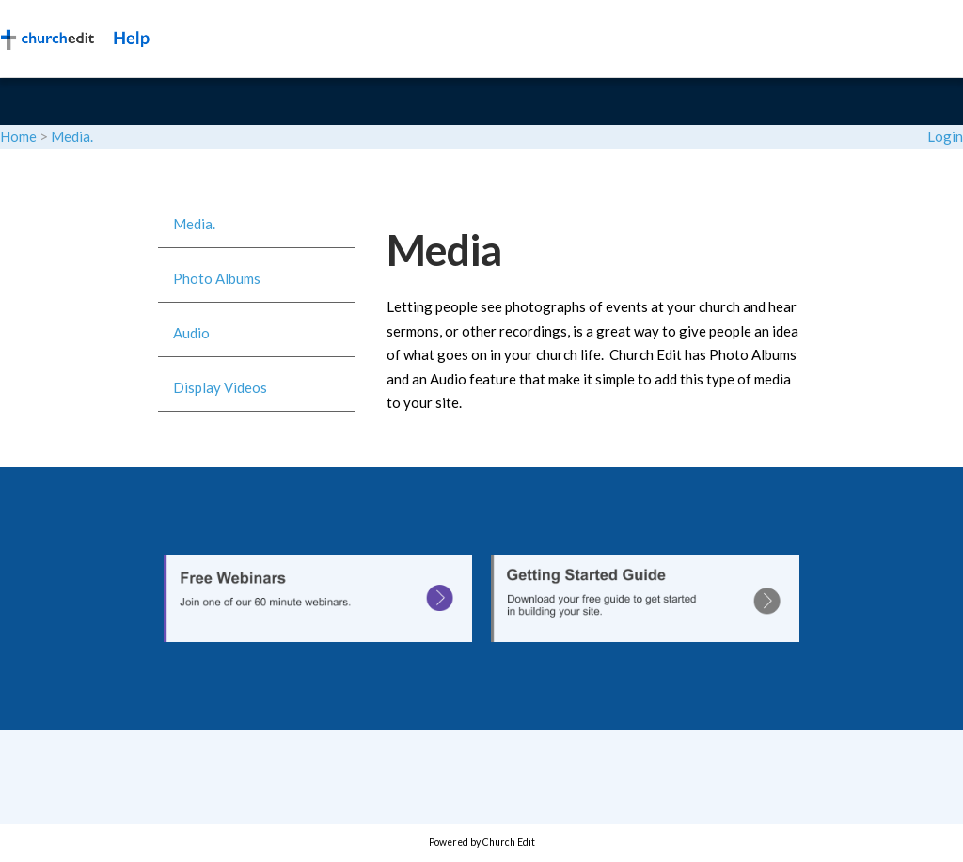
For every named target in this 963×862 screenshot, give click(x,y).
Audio (191, 332)
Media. (72, 136)
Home (18, 136)
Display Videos (220, 387)
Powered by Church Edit (482, 842)
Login (945, 136)
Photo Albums (216, 278)
